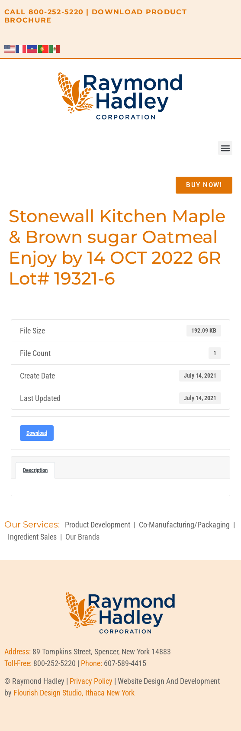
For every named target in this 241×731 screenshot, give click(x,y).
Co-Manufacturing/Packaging (184, 524)
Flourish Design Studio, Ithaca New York (74, 692)
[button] (225, 148)
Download (36, 433)
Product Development (97, 524)
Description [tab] (35, 470)
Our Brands (82, 536)
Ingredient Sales (32, 536)
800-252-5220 (56, 12)
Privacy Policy (91, 681)
